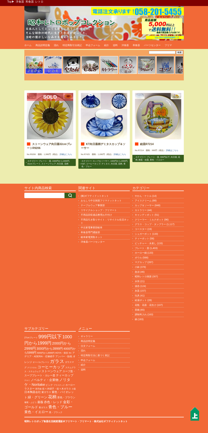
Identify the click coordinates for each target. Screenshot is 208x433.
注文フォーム (88, 346)
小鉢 (137, 267)
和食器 (30, 1)
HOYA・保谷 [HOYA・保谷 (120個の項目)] (61, 353)
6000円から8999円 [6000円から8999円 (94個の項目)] (45, 353)
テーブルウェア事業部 (93, 205)
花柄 (66, 164)
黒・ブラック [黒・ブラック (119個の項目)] (55, 412)
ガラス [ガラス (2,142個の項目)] (57, 361)
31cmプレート (33, 164)
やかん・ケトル (143, 196)
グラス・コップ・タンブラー (150, 224)
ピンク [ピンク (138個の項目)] (49, 385)
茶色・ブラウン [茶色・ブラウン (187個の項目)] (66, 397)
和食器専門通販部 (90, 232)
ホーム (28, 45)
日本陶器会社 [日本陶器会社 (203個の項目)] (32, 392)
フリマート (86, 421)
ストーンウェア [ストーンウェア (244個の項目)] (51, 371)
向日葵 (60, 164)
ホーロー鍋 (141, 252)
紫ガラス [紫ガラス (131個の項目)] (46, 392)
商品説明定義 (42, 45)
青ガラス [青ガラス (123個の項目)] (43, 407)
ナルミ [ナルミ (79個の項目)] (27, 380)
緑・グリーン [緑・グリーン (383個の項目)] (37, 397)
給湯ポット (141, 300)
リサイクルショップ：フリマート (99, 210)
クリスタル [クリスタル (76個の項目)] (32, 368)
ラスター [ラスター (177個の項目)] (29, 388)
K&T (83, 164)
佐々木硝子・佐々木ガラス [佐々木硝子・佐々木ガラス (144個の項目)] (56, 388)
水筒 (137, 281)
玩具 (137, 295)
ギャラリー (87, 336)
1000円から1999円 (60, 161)
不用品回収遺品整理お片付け (96, 214)
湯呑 (137, 286)
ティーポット (142, 238)
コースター (141, 229)
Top (9, 1)
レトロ (39, 1)
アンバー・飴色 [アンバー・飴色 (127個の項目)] (63, 356)
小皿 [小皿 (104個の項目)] (74, 389)
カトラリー (141, 210)
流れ (56, 45)
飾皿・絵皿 (144, 160)
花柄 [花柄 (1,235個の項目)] (52, 397)
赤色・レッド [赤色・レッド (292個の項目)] (53, 402)
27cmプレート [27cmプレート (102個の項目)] (31, 337)
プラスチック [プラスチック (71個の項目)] (59, 385)
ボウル (138, 257)
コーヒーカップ (93, 164)
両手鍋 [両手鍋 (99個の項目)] (38, 389)
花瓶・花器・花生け (145, 305)
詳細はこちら (66, 154)
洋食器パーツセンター (93, 241)
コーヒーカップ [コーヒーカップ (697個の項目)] (51, 367)
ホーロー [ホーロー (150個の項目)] (70, 385)
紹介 (106, 45)
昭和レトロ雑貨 (143, 276)
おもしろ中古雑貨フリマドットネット (101, 200)
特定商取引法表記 (72, 45)
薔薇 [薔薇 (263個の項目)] (40, 402)
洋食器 (20, 1)
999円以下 (165, 157)
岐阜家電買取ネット (91, 237)
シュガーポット (143, 233)
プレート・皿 (45, 161)
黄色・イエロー (157, 160)
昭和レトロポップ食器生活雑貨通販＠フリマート (50, 421)
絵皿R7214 (147, 144)
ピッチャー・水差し (145, 243)
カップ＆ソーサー (101, 161)
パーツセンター (152, 45)
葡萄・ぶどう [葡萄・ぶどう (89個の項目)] (30, 402)
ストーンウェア (48, 164)
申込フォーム (93, 45)
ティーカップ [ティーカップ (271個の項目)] (64, 375)
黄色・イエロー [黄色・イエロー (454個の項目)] (36, 412)
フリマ (168, 45)
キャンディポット (144, 214)
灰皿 (137, 290)
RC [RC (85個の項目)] (70, 353)
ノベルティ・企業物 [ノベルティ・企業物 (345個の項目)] (44, 380)
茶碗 (137, 309)
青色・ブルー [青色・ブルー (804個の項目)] (60, 407)
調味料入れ (141, 314)
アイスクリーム (143, 200)
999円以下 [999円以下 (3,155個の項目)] (50, 336)
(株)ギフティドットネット (95, 196)
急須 (137, 271)
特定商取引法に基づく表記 (95, 355)
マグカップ (141, 262)
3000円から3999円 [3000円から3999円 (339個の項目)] (50, 348)
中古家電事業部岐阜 (91, 227)
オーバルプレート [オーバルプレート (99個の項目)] (41, 362)
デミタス (106, 164)
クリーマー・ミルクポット (149, 219)
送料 (115, 45)
